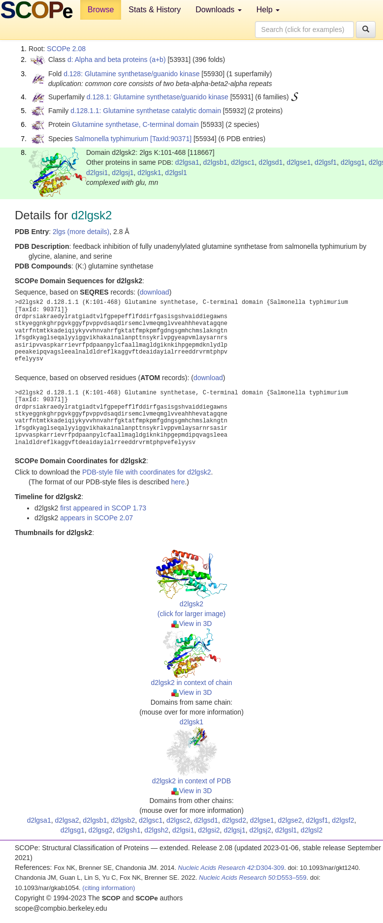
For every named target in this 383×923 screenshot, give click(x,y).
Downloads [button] (218, 9)
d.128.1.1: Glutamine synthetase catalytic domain (145, 111)
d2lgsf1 (326, 162)
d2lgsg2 (101, 830)
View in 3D (191, 623)
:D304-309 (231, 867)
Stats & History (154, 9)
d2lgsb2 (123, 820)
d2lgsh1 (128, 830)
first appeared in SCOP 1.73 (103, 508)
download (154, 292)
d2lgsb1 (215, 162)
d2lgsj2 (260, 830)
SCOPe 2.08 (66, 49)
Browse (101, 9)
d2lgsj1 (122, 173)
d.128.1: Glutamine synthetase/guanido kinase (157, 97)
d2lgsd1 (270, 162)
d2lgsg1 (353, 162)
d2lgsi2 (209, 830)
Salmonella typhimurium (111, 139)
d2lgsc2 (178, 820)
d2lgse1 (299, 162)
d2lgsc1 (243, 162)
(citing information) (108, 888)
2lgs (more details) (81, 232)
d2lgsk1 (149, 173)
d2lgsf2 (343, 820)
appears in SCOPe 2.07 (96, 518)
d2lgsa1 (187, 162)
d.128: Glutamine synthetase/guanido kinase (131, 74)
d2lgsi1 (97, 173)
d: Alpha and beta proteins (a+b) (116, 59)
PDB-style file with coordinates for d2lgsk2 (146, 472)
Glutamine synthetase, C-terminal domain (135, 124)
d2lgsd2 (234, 820)
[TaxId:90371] (171, 139)
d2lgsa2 (67, 820)
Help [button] (268, 9)
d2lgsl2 (311, 830)
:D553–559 (253, 877)
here (178, 482)
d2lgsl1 (176, 173)
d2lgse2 (290, 820)
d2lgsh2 (156, 830)
